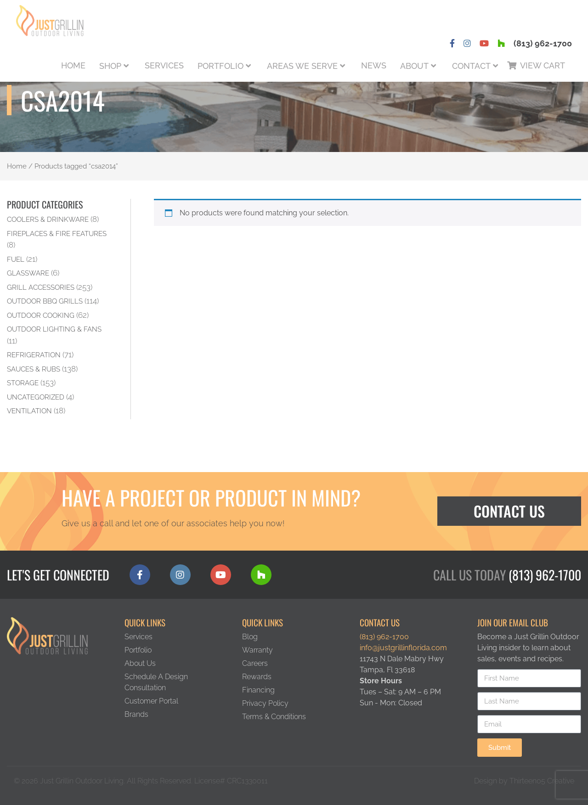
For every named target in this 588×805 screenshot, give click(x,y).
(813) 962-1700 (543, 43)
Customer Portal (151, 701)
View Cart (542, 65)
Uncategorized (35, 397)
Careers (255, 663)
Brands (136, 714)
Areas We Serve (302, 66)
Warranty (257, 650)
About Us (140, 663)
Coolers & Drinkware (48, 219)
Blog (250, 636)
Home (73, 65)
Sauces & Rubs (33, 369)
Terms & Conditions (274, 716)
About (414, 66)
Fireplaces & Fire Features (57, 233)
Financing (258, 690)
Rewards (256, 676)
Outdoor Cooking (40, 315)
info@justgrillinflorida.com (403, 647)
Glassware (28, 273)
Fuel (15, 259)
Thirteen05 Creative (541, 781)
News (373, 65)
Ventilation (29, 411)
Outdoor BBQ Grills (45, 301)
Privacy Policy (265, 703)
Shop (110, 66)
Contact (471, 66)
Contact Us (509, 511)
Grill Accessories (40, 287)
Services (164, 65)
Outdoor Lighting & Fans (54, 329)
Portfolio (220, 66)
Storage (23, 383)
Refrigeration (34, 355)
